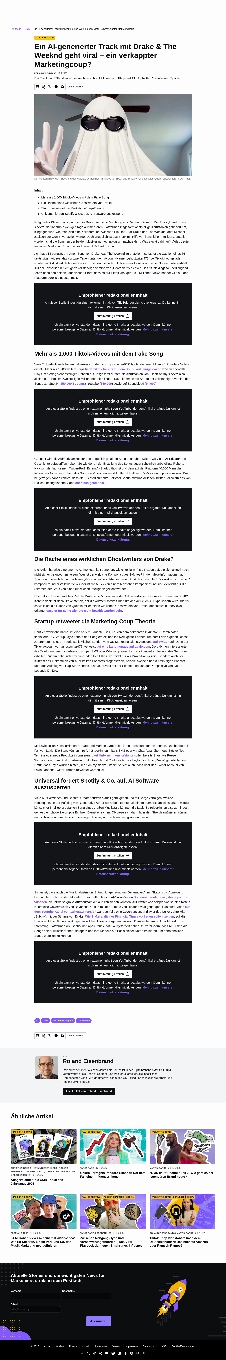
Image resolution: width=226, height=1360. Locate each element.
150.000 (106, 383)
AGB (164, 1346)
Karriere (59, 1346)
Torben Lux (68, 1171)
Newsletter (101, 1346)
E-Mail (14, 1304)
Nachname (68, 1291)
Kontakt (86, 1346)
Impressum (131, 1346)
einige (147, 369)
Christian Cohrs (21, 1168)
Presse (73, 1346)
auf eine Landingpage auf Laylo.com (123, 646)
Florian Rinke (21, 1175)
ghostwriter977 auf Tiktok (177, 178)
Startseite (16, 29)
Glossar (116, 1346)
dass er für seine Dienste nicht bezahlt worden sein (84, 610)
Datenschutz (149, 1346)
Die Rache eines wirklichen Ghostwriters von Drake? (77, 203)
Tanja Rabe (52, 1171)
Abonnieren (98, 1321)
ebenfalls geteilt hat (89, 483)
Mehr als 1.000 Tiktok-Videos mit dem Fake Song (75, 197)
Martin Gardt (35, 1171)
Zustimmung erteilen (113, 316)
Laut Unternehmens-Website (113, 755)
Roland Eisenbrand (162, 1233)
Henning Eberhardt (45, 1168)
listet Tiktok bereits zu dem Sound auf (113, 369)
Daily (27, 29)
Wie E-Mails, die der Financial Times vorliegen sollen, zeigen (129, 916)
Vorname (16, 1291)
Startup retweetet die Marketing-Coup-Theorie (72, 208)
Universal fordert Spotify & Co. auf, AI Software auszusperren (83, 213)
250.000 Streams (72, 383)
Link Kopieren (76, 87)
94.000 (150, 383)
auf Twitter (161, 641)
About (47, 1346)
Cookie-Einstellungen (183, 1346)
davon (157, 369)
